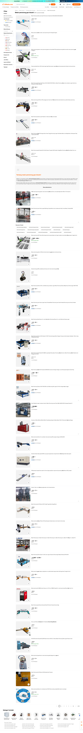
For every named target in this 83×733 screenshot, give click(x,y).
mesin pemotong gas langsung (22, 227)
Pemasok (36, 38)
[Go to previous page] (56, 706)
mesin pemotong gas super (10, 723)
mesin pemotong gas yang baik (57, 227)
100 (73, 706)
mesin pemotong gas (56, 229)
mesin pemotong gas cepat (69, 227)
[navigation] (9, 358)
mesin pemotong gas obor (45, 726)
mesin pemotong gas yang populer (33, 229)
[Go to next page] (76, 706)
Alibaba (16, 10)
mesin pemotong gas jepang (42, 232)
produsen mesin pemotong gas (46, 725)
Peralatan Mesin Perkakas (30, 10)
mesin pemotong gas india (9, 728)
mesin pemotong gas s (67, 232)
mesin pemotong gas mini (63, 726)
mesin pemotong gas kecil (9, 725)
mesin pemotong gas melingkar (10, 726)
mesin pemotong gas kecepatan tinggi (66, 723)
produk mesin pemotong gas (28, 723)
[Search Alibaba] (32, 4)
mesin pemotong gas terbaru (33, 227)
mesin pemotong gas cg (20, 232)
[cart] (64, 4)
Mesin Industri (21, 10)
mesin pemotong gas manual (28, 728)
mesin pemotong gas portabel (46, 723)
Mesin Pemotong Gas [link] (51, 10)
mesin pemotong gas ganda (31, 232)
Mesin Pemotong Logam (41, 10)
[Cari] (53, 4)
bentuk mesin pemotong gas (28, 725)
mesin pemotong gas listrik (63, 725)
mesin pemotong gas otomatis (46, 229)
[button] (49, 4)
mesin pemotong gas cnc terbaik (47, 728)
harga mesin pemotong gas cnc (28, 726)
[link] (81, 722)
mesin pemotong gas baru (21, 229)
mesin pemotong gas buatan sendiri (56, 232)
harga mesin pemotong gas (45, 227)
